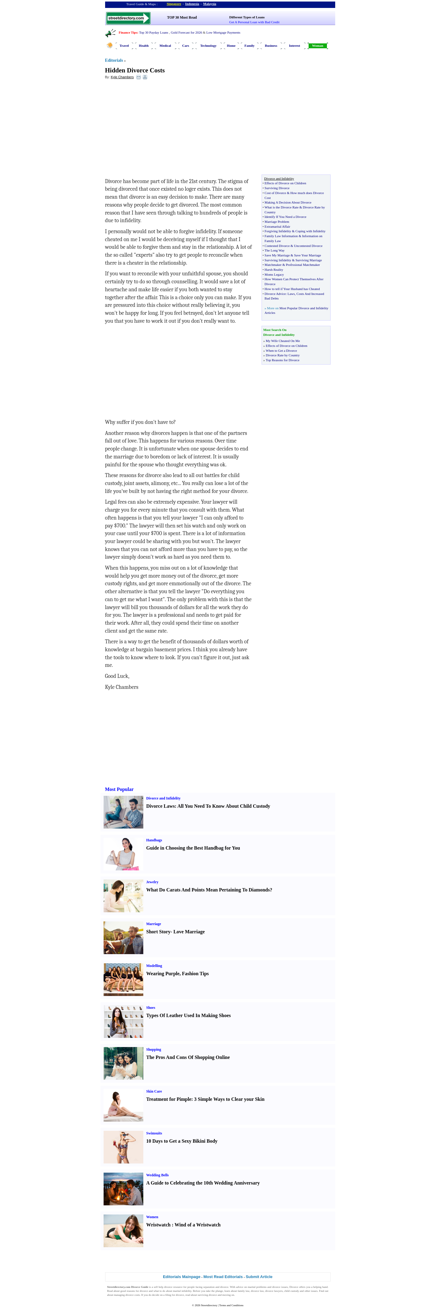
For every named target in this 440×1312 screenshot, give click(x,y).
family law (243, 1290)
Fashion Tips (195, 973)
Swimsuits (154, 1133)
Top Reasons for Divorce (282, 360)
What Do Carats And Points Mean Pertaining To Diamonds (208, 889)
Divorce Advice (275, 294)
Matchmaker (273, 264)
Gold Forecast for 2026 (186, 32)
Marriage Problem (277, 221)
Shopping (153, 1049)
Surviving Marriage (308, 260)
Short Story (158, 931)
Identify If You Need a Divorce (285, 217)
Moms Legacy (274, 274)
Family (249, 45)
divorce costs (133, 1294)
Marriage (153, 924)
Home (231, 45)
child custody (291, 1290)
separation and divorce (215, 1286)
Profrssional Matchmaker (303, 264)
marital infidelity (182, 1290)
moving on (228, 1294)
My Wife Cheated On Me (283, 341)
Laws (291, 294)
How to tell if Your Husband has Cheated (292, 289)
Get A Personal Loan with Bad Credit (254, 22)
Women (152, 1217)
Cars (185, 45)
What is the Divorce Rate (282, 207)
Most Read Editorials (223, 1276)
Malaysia (209, 4)
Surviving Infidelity (278, 260)
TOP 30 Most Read (182, 17)
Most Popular (119, 789)
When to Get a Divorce (281, 350)
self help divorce (163, 1286)
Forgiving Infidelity (278, 231)
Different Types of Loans (247, 17)
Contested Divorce (277, 246)
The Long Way (275, 250)
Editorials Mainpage (181, 1276)
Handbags (154, 840)
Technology (208, 45)
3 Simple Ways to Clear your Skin (229, 1099)
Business (271, 45)
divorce (276, 1286)
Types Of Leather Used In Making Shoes (188, 1015)
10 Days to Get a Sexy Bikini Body (182, 1141)
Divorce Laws (160, 806)
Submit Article (259, 1276)
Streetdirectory (209, 1305)
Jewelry (152, 882)
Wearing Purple (163, 973)
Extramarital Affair (277, 226)
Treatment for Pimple (169, 1099)
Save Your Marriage (307, 255)
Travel (124, 45)
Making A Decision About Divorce (288, 202)
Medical (165, 45)
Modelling (154, 966)
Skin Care (154, 1091)
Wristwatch (158, 1224)
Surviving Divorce (277, 188)
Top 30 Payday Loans (153, 32)
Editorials (114, 60)
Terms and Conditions (231, 1305)
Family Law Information (281, 236)
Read (110, 1290)
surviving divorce (207, 1294)
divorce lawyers (274, 1290)
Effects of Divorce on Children (285, 183)
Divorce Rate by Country (283, 355)
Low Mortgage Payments (223, 32)
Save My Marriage (277, 255)
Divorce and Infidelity (163, 798)
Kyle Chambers (122, 77)
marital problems (257, 1286)
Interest (294, 45)
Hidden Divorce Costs (135, 70)
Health (144, 45)
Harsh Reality (274, 269)
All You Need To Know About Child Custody (223, 806)
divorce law (257, 1290)
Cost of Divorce (275, 193)
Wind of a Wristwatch (197, 1224)
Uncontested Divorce (308, 246)
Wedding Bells (157, 1175)
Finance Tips (128, 32)
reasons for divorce (137, 1290)
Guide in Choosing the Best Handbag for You (193, 848)
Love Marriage (189, 931)
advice (239, 1286)
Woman (317, 45)
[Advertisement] (155, 128)
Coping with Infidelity (310, 231)
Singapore (174, 4)
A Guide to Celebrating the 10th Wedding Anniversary (203, 1182)
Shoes (150, 1007)
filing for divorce (174, 1294)
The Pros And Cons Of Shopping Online (188, 1057)
